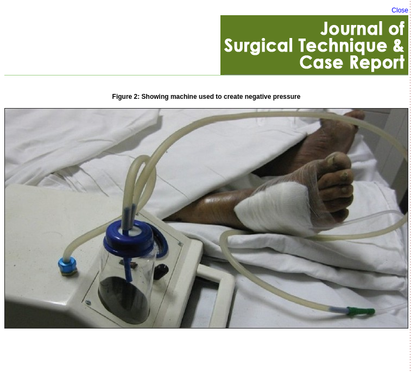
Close (399, 10)
